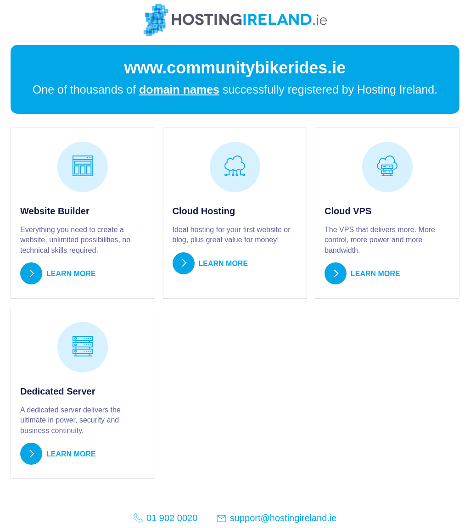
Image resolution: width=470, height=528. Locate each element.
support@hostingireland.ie (276, 518)
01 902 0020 (165, 517)
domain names (179, 89)
